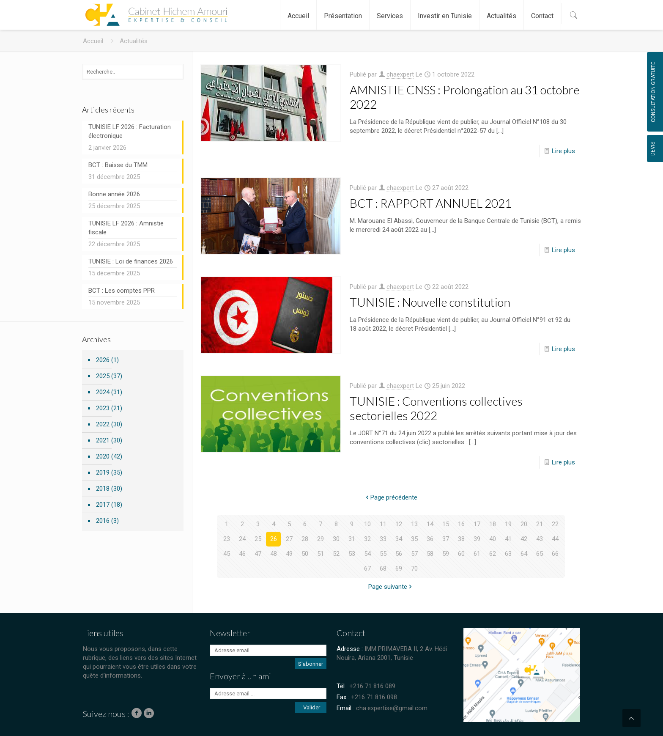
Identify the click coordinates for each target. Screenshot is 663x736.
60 (461, 553)
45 (226, 553)
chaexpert (400, 74)
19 (508, 524)
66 (555, 553)
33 (383, 539)
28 (304, 539)
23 (226, 539)
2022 (103, 424)
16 (461, 524)
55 (383, 553)
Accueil (93, 41)
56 (398, 553)
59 (445, 553)
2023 (103, 408)
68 (383, 568)
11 (383, 524)
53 (351, 553)
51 (320, 553)
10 (367, 524)
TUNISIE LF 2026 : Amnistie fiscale (126, 228)
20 (524, 524)
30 (336, 539)
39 (477, 539)
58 (430, 553)
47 (258, 553)
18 (492, 524)
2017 (103, 504)
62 (492, 553)
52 (336, 553)
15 (445, 524)
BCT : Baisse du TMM (118, 165)
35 (414, 539)
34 (398, 539)
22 (555, 524)
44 (555, 539)
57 (414, 553)
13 (414, 524)
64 (524, 553)
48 (273, 553)
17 (477, 524)
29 (320, 539)
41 (508, 539)
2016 (103, 521)
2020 (103, 456)
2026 (103, 360)
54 (367, 553)
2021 (103, 440)
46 (242, 553)
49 (289, 553)
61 (477, 553)
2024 (103, 392)
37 (445, 539)
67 (367, 568)
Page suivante (391, 586)
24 (242, 539)
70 (414, 568)
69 (398, 568)
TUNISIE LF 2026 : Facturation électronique (129, 131)
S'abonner (310, 664)
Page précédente (390, 497)
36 (430, 539)
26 (273, 539)
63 (508, 553)
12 (398, 524)
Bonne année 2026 (114, 194)
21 (539, 524)
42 (524, 539)
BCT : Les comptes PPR (121, 290)
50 (304, 553)
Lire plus (563, 151)
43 (539, 539)
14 (430, 524)
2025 (103, 376)
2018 (103, 488)
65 (539, 553)
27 (289, 539)
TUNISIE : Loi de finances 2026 (130, 261)
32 (367, 539)
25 (258, 539)
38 (461, 539)
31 (351, 539)
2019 (103, 472)
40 (492, 539)
